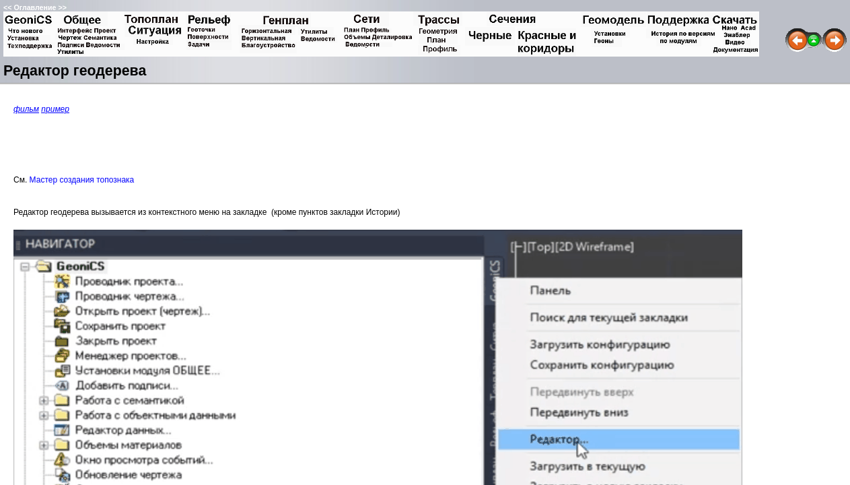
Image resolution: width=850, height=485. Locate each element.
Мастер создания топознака (82, 180)
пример (55, 109)
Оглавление (34, 7)
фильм (26, 109)
